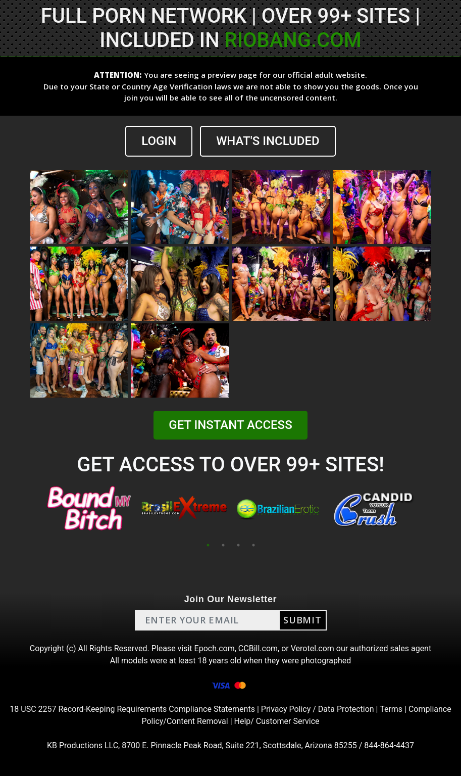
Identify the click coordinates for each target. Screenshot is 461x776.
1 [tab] (208, 545)
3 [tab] (238, 545)
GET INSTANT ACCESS (230, 425)
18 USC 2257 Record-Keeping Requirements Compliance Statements (132, 709)
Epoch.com (214, 648)
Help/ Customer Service (277, 721)
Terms (391, 709)
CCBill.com (258, 648)
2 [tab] (223, 545)
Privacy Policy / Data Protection (317, 709)
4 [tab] (253, 545)
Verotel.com (312, 648)
